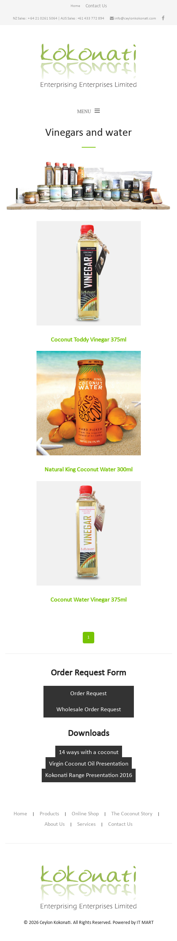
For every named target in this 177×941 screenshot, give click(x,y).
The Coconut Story (131, 814)
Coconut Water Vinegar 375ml (88, 600)
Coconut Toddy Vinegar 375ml (88, 340)
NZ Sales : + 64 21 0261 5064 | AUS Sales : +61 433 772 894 (58, 19)
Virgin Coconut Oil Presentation (88, 764)
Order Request (88, 693)
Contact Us (96, 6)
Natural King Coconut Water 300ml (88, 469)
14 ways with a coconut (89, 752)
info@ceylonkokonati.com (133, 18)
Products (49, 814)
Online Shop (85, 814)
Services (86, 824)
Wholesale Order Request (88, 709)
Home (75, 6)
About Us (55, 824)
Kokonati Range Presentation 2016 (88, 775)
